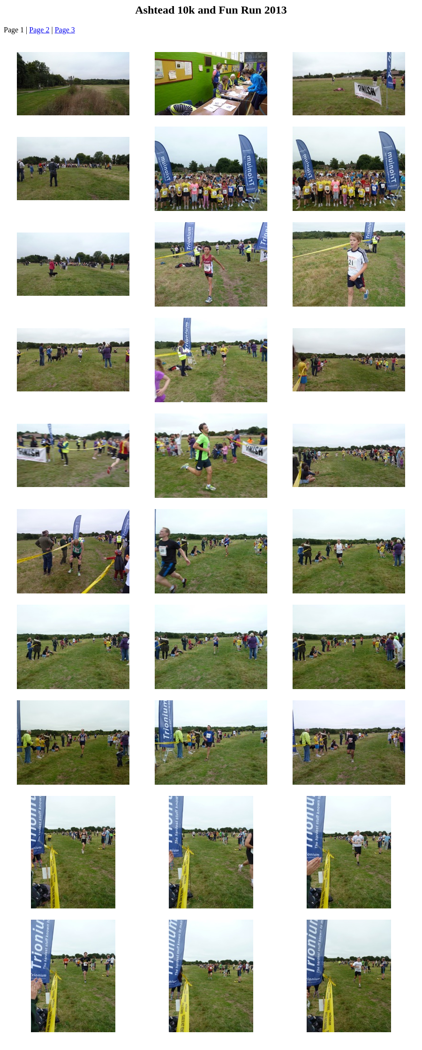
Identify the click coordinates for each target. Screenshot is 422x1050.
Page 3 (65, 30)
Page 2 (39, 30)
